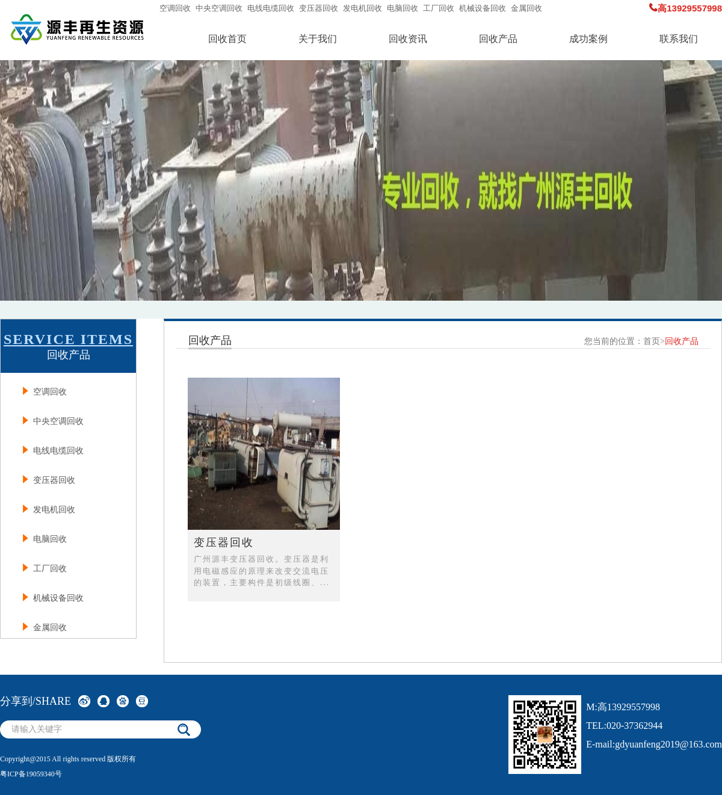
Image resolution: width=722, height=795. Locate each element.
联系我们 (678, 39)
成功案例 (588, 39)
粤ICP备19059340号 (31, 774)
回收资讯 (408, 39)
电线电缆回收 (270, 8)
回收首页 (227, 39)
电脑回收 (402, 8)
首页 (651, 341)
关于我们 (317, 39)
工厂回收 (438, 8)
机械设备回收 (482, 8)
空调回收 (175, 8)
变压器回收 (318, 8)
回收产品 (498, 39)
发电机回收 (362, 8)
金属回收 (526, 8)
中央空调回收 (219, 8)
